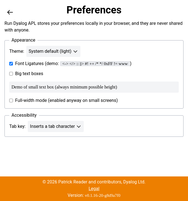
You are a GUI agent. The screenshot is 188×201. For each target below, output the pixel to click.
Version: (94, 195)
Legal (94, 188)
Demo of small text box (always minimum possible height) (94, 87)
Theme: (16, 51)
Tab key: (17, 126)
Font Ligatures (26, 63)
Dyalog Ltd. (134, 182)
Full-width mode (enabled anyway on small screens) (63, 100)
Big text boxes (26, 73)
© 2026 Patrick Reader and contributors (81, 182)
